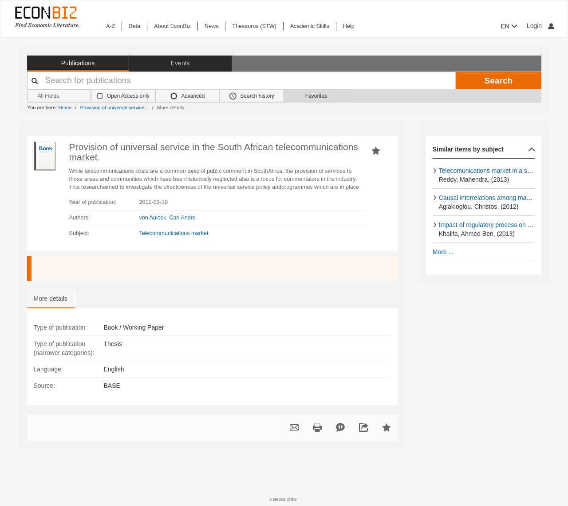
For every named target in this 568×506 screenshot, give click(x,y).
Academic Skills (309, 26)
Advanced (187, 96)
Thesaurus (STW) (254, 26)
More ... (443, 251)
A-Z (110, 26)
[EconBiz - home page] (46, 16)
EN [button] (509, 26)
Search (499, 80)
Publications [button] (78, 63)
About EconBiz (172, 26)
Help (349, 26)
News (212, 26)
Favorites (316, 96)
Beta (134, 26)
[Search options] (59, 96)
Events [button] (180, 63)
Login (540, 25)
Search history (251, 96)
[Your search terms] (241, 80)
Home (64, 107)
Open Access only (128, 96)
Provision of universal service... (114, 107)
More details (50, 298)
